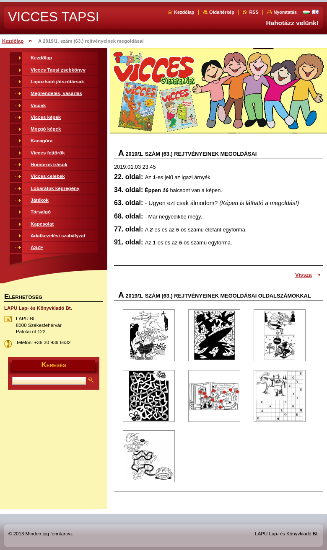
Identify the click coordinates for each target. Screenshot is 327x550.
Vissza (303, 275)
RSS (253, 12)
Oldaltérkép (221, 12)
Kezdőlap (184, 12)
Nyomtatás (285, 12)
